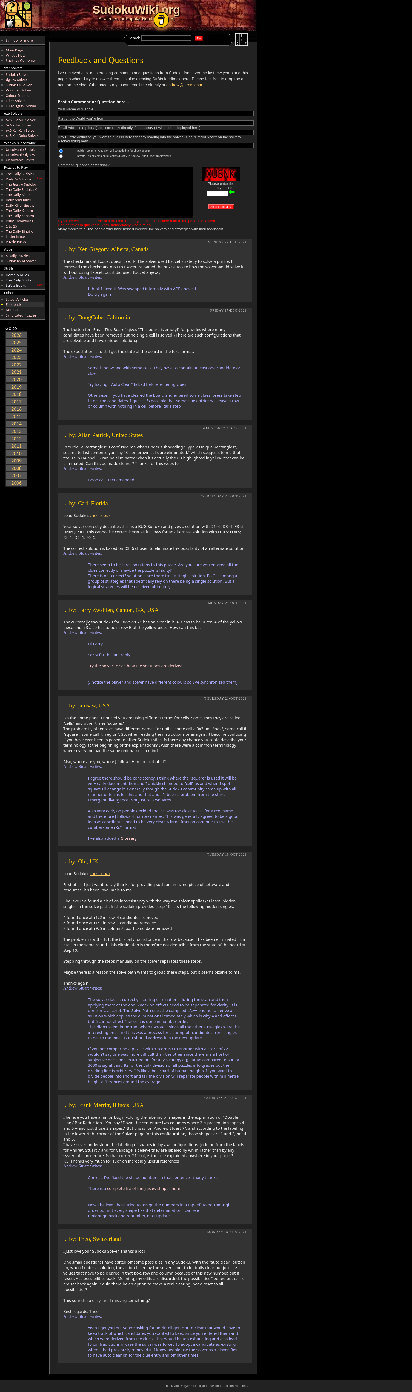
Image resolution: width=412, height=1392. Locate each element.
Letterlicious (15, 236)
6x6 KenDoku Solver (22, 135)
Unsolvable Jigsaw (20, 154)
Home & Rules (17, 274)
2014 (16, 424)
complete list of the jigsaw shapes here (143, 1188)
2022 (16, 364)
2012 (16, 438)
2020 (16, 379)
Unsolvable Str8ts (20, 159)
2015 (16, 416)
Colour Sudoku (18, 95)
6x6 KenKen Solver (21, 130)
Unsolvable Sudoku (21, 149)
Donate (12, 309)
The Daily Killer (18, 194)
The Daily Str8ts (18, 280)
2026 (16, 335)
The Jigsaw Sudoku (21, 184)
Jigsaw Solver (16, 79)
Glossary (129, 838)
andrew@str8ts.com (184, 85)
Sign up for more (19, 40)
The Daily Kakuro (19, 210)
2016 (16, 409)
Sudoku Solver (17, 74)
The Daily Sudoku (20, 173)
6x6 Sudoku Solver (21, 119)
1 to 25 (11, 226)
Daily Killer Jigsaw (20, 205)
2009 (16, 461)
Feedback (13, 304)
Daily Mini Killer (18, 199)
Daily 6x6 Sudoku (19, 179)
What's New (15, 55)
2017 (16, 401)
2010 (16, 453)
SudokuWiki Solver (21, 260)
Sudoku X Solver (19, 84)
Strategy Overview (21, 60)
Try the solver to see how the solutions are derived (135, 665)
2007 (16, 475)
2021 (16, 372)
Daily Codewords (19, 220)
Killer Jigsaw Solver (21, 105)
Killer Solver (15, 100)
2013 (16, 431)
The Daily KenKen (20, 215)
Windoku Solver (19, 90)
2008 (16, 468)
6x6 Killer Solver (19, 125)
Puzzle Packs (16, 241)
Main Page (14, 50)
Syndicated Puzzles (21, 315)
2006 (16, 483)
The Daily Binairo (19, 231)
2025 (16, 342)
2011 (16, 446)
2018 (16, 394)
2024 (16, 350)
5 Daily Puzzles (18, 255)
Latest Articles (17, 299)
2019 (16, 387)
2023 (16, 357)
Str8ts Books (16, 285)
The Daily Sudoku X (21, 189)
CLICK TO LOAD (100, 516)
